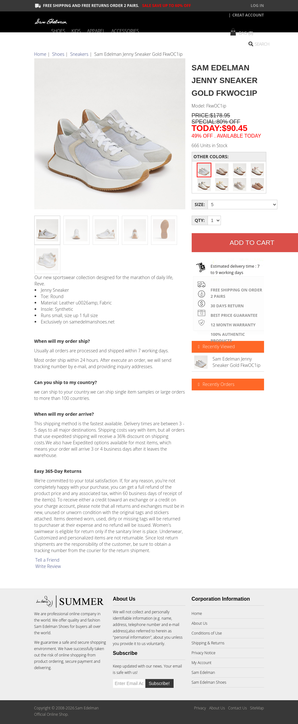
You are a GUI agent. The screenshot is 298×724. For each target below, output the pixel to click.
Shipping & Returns (208, 643)
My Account (202, 662)
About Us (200, 623)
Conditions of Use (207, 633)
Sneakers (79, 54)
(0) (250, 33)
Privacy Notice (203, 653)
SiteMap (257, 708)
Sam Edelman (203, 672)
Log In (257, 5)
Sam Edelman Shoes (51, 626)
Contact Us (237, 708)
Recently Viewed (215, 346)
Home (40, 54)
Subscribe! (159, 683)
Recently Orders (215, 384)
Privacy (200, 708)
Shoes (58, 54)
